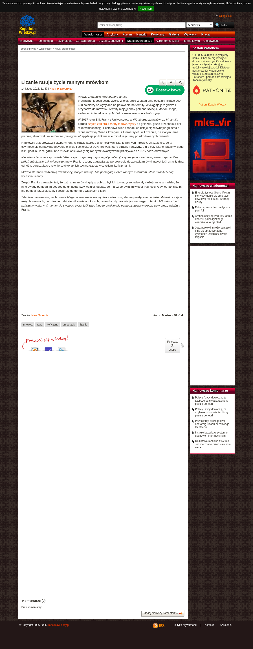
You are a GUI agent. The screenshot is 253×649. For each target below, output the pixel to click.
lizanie (83, 324)
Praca (205, 34)
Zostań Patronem (205, 48)
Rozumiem (146, 8)
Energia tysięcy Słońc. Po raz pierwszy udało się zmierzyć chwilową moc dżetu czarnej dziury (212, 197)
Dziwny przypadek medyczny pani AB (212, 209)
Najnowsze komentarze (210, 390)
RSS (161, 625)
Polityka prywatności (185, 625)
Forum (127, 34)
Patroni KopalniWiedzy (212, 104)
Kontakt (209, 625)
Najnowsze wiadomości (210, 185)
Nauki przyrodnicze (139, 40)
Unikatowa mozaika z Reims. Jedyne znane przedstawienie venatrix (213, 444)
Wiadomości (93, 34)
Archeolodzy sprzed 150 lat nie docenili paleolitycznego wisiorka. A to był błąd (213, 219)
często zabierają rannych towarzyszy (112, 123)
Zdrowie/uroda (85, 40)
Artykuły (112, 34)
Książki (141, 34)
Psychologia (65, 40)
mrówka (28, 324)
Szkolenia (225, 625)
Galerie (174, 34)
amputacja (69, 324)
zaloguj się (225, 16)
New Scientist (40, 315)
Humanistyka (191, 40)
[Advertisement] (103, 64)
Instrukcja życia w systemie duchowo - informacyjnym (211, 434)
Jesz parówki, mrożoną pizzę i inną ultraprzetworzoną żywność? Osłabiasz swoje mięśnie (213, 232)
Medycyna (26, 40)
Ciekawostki (211, 40)
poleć (182, 345)
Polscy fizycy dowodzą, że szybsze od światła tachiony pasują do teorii (211, 400)
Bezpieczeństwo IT (111, 40)
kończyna (52, 324)
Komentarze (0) (34, 601)
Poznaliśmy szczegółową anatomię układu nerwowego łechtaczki (212, 424)
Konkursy (158, 34)
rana (39, 324)
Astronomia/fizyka (167, 40)
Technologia (45, 40)
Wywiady (190, 34)
